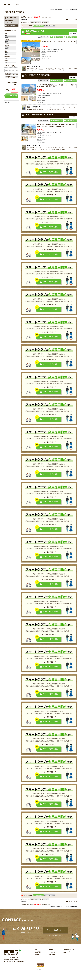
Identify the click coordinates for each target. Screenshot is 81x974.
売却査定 (37, 954)
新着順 (32, 22)
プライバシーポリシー (68, 949)
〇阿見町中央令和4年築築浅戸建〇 (38, 75)
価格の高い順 (45, 22)
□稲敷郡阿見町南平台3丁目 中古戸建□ (39, 114)
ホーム (36, 949)
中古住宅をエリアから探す (63, 9)
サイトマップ (66, 952)
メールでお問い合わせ (57, 930)
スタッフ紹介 (52, 952)
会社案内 (51, 949)
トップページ (53, 9)
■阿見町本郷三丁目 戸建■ (35, 31)
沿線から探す (8, 102)
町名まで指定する (11, 22)
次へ (75, 19)
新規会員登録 (38, 952)
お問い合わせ (52, 954)
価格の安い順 (38, 22)
